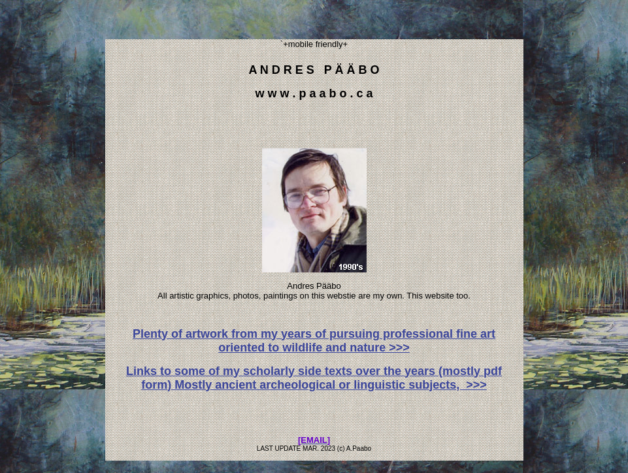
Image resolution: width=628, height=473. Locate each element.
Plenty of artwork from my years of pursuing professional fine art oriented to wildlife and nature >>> (314, 340)
